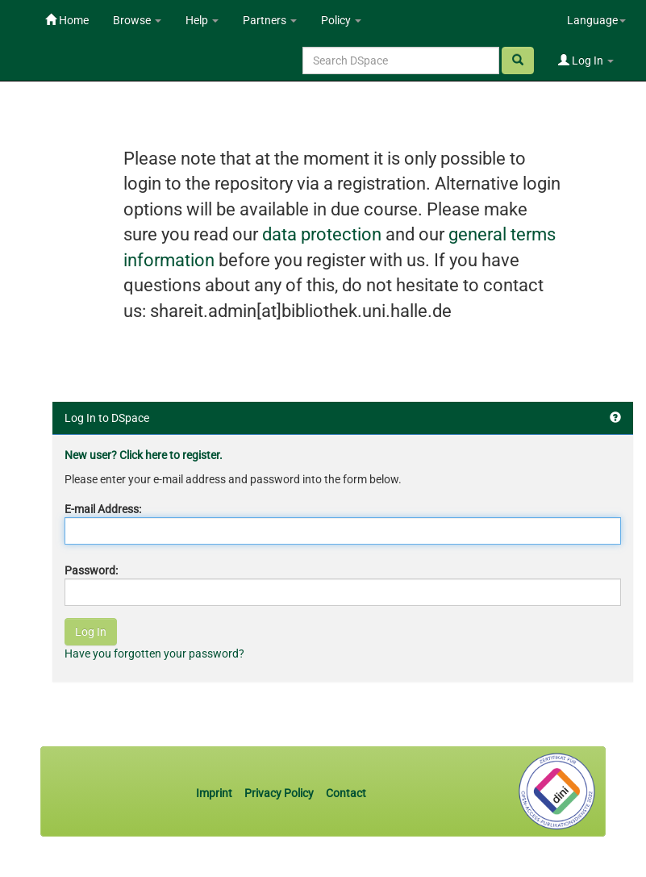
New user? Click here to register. (144, 455)
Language (596, 20)
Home (67, 20)
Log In (586, 60)
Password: (91, 570)
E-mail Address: (103, 509)
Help (202, 20)
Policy (341, 20)
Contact (346, 793)
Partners (270, 20)
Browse (137, 20)
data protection (321, 234)
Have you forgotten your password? (154, 653)
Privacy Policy (279, 793)
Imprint (215, 793)
